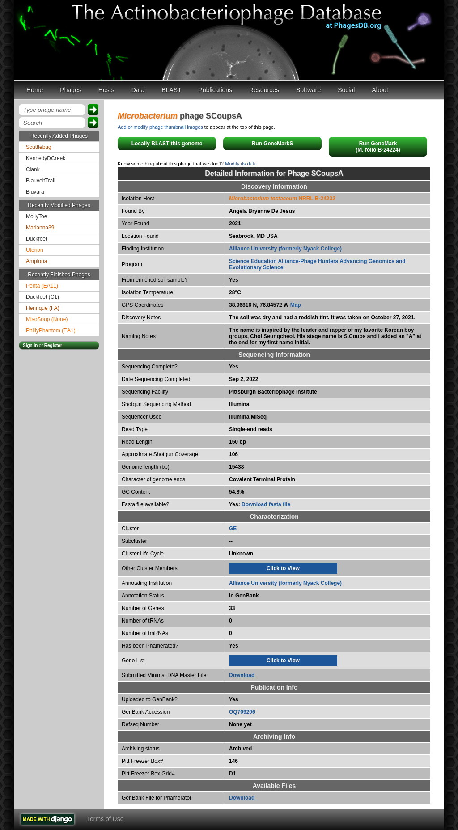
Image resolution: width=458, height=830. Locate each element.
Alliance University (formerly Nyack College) (285, 249)
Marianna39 (40, 227)
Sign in (30, 345)
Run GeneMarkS (272, 143)
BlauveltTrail (40, 181)
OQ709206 (242, 712)
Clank (33, 169)
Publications (216, 89)
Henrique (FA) (42, 308)
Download (241, 675)
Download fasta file (266, 504)
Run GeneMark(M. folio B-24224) (378, 146)
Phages (70, 89)
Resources (264, 89)
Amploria (36, 261)
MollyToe (36, 216)
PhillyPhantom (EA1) (51, 330)
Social (346, 89)
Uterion (34, 250)
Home (34, 89)
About (380, 89)
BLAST (171, 89)
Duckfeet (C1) (42, 297)
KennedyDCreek (45, 158)
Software (308, 89)
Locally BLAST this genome (167, 143)
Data (138, 89)
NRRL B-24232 (282, 198)
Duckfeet (36, 239)
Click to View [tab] (283, 568)
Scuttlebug (38, 147)
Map (295, 305)
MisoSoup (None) (47, 319)
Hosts (106, 89)
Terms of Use (105, 818)
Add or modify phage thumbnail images (160, 127)
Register (53, 345)
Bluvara (35, 192)
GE (233, 528)
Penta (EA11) (42, 286)
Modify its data (241, 163)
